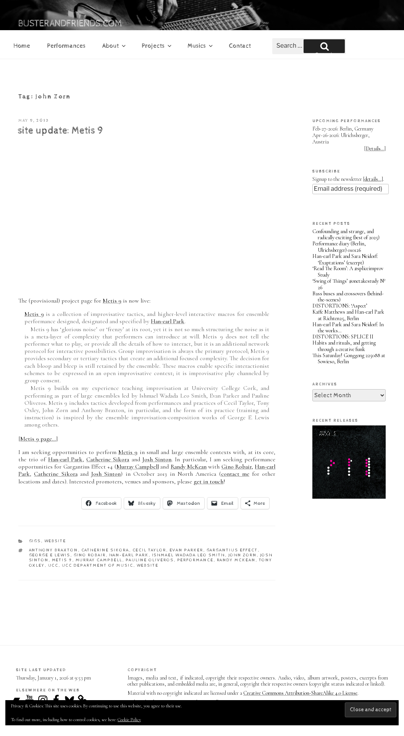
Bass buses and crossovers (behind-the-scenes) (348, 296)
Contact (240, 46)
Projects (157, 46)
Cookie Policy (129, 719)
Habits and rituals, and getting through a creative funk (344, 346)
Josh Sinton (156, 459)
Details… (375, 148)
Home (21, 46)
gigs (35, 540)
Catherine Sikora (107, 459)
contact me (235, 474)
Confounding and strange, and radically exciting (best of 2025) (346, 234)
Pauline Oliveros (150, 559)
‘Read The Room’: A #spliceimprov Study (347, 271)
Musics (200, 46)
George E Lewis (50, 554)
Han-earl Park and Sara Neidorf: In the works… (348, 327)
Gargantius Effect (232, 550)
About (114, 46)
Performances (66, 46)
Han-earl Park (167, 321)
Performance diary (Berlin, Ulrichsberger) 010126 (339, 246)
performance (195, 559)
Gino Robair (236, 466)
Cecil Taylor (149, 550)
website (55, 540)
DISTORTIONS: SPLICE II (342, 336)
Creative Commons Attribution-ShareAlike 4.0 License (300, 693)
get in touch (208, 481)
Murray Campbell (137, 466)
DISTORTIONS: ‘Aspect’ (339, 306)
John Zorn (242, 554)
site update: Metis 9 (60, 131)
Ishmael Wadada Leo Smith (188, 554)
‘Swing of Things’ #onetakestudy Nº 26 (348, 284)
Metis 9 (112, 300)
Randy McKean (189, 466)
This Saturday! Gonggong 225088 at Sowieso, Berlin (348, 358)
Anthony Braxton (53, 550)
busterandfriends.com (70, 23)
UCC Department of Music (98, 565)
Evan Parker (187, 550)
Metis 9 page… (38, 439)
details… (373, 179)
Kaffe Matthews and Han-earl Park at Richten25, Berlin (348, 315)
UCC (53, 565)
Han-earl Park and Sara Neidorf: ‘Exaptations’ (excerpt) (345, 259)
